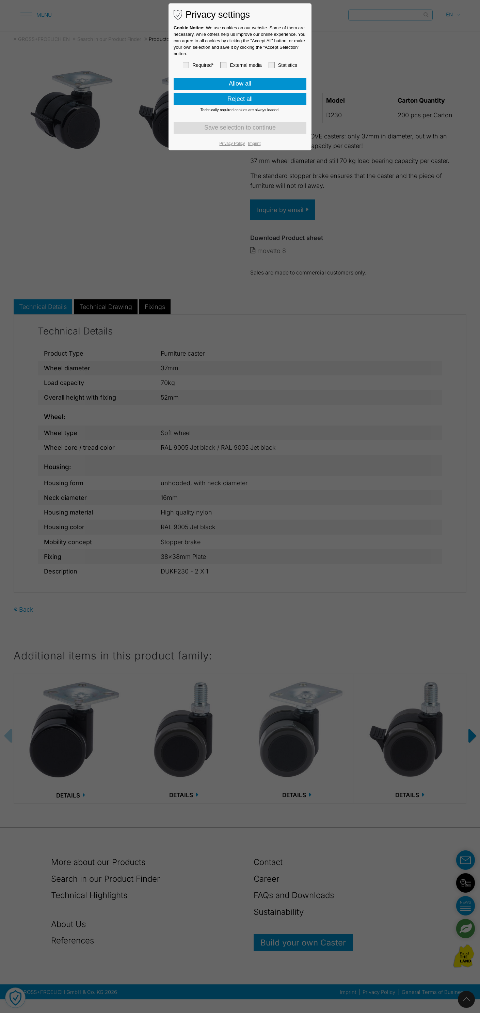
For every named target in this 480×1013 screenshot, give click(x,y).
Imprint (254, 143)
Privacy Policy (232, 143)
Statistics (283, 65)
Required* (198, 65)
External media (240, 65)
